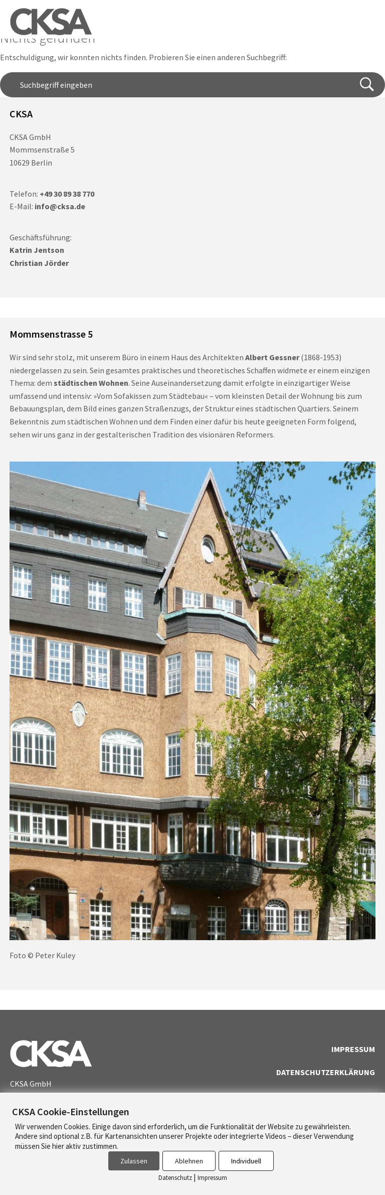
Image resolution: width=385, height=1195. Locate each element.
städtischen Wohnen (91, 383)
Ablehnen (189, 1160)
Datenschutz (175, 1177)
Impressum (353, 1049)
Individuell (246, 1160)
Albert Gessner (272, 357)
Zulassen (133, 1160)
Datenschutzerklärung (325, 1072)
